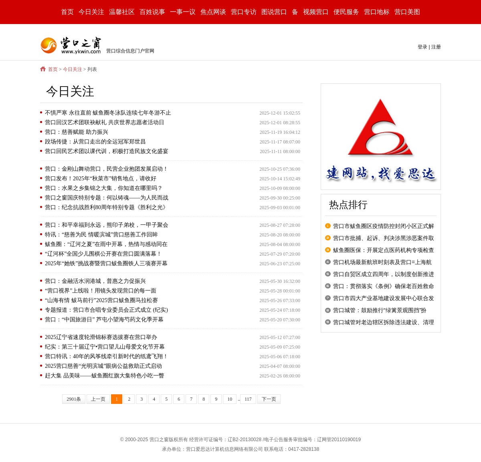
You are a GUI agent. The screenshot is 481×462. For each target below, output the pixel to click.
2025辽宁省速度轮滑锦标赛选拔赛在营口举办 (101, 337)
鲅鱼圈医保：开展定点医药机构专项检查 (383, 250)
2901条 (74, 399)
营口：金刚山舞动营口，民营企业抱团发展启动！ (106, 169)
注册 (436, 47)
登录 (422, 47)
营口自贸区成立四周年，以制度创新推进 (383, 274)
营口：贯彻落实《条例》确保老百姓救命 (383, 286)
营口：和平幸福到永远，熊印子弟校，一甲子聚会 (106, 225)
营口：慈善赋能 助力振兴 (76, 132)
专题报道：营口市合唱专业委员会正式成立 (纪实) (106, 310)
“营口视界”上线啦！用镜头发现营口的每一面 (100, 291)
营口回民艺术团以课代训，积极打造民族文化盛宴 (106, 151)
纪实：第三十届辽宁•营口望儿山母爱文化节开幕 (105, 347)
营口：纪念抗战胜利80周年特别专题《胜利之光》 (106, 207)
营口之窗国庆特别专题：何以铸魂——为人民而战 (106, 198)
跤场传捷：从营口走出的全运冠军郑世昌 (95, 142)
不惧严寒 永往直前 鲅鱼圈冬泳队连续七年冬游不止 (108, 113)
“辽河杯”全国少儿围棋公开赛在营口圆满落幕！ (103, 254)
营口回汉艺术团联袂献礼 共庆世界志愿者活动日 (104, 122)
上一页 (98, 399)
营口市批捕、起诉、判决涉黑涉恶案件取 (383, 238)
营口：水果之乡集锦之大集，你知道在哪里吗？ (104, 188)
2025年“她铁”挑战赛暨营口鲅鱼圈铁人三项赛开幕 (106, 263)
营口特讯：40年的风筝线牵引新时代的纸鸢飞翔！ (106, 356)
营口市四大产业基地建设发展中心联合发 (383, 298)
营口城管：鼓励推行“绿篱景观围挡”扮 (379, 310)
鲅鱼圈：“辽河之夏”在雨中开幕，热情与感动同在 (106, 244)
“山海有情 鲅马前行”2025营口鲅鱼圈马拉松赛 (101, 300)
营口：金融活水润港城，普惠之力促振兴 (95, 281)
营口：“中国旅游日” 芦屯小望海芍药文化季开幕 (104, 320)
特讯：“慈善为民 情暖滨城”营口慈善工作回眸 (101, 235)
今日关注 (72, 69)
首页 (67, 11)
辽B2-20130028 (244, 439)
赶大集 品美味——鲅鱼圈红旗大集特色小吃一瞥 (104, 376)
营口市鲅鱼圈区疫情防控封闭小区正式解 (383, 226)
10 (229, 399)
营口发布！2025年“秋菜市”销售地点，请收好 (100, 179)
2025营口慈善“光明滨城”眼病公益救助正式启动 (103, 366)
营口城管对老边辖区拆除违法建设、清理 (383, 322)
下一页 (269, 399)
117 (248, 399)
